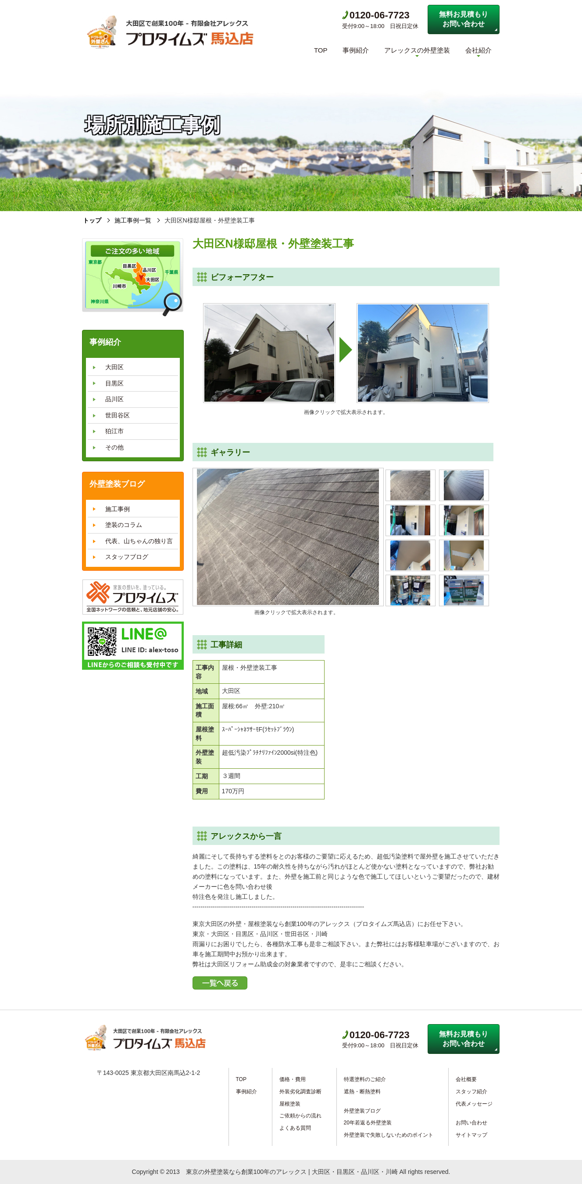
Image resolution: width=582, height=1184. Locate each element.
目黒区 (114, 382)
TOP (321, 50)
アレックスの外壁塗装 (417, 50)
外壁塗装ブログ (362, 1110)
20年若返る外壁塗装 (368, 1123)
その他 (114, 447)
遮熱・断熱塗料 (362, 1092)
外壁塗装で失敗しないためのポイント (388, 1134)
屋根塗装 (289, 1103)
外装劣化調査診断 (300, 1092)
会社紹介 (478, 50)
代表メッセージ (474, 1103)
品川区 (114, 399)
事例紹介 (356, 50)
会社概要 (466, 1079)
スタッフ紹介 (471, 1092)
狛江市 (114, 431)
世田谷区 (117, 414)
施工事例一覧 (132, 220)
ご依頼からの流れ (300, 1116)
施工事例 (117, 508)
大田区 (114, 367)
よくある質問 (295, 1127)
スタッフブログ (126, 556)
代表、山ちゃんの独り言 (139, 540)
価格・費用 (292, 1079)
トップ (92, 220)
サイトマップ (471, 1134)
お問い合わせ (471, 1123)
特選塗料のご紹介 (365, 1079)
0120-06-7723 (376, 15)
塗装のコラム (123, 524)
